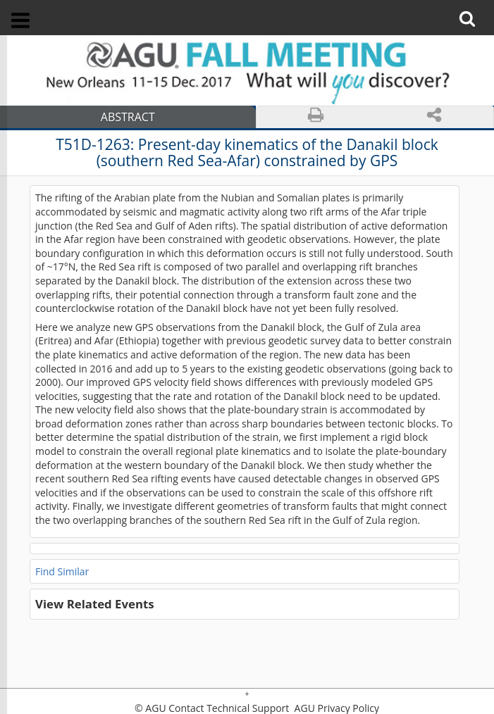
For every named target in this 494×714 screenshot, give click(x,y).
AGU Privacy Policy (335, 708)
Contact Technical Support (228, 708)
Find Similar (62, 571)
